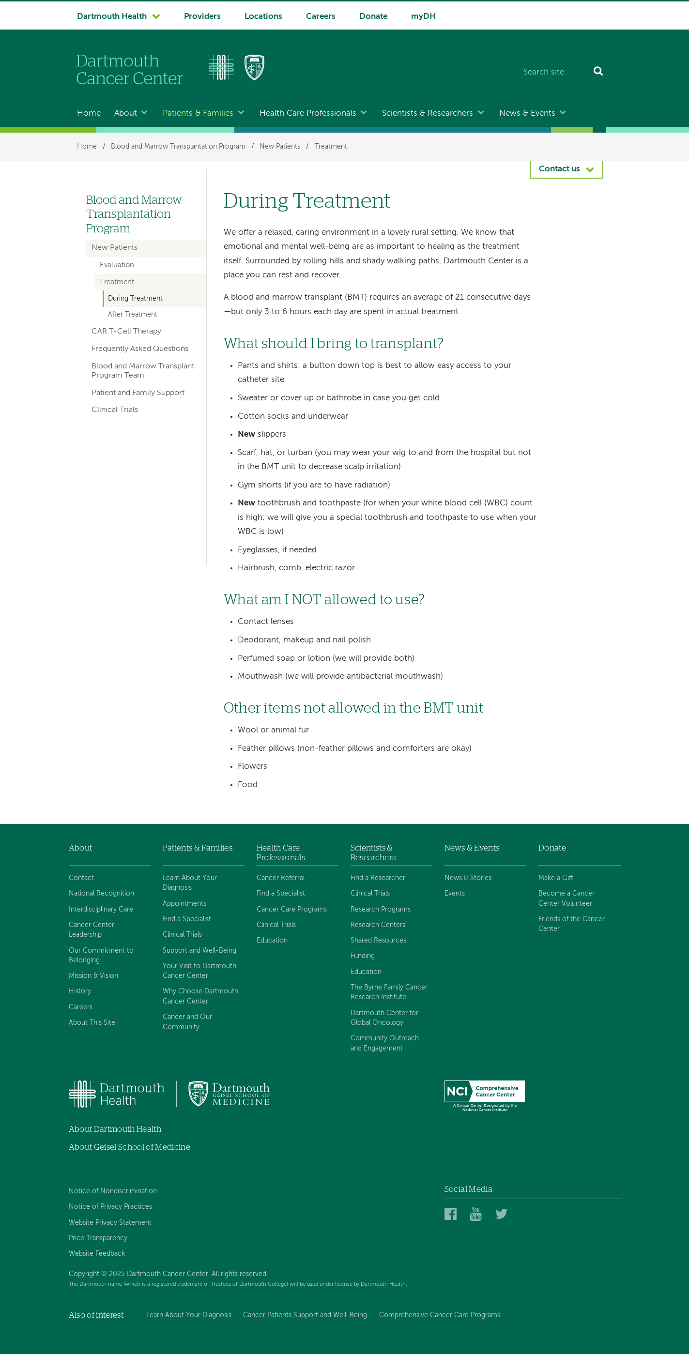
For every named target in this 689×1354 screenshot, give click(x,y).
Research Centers (378, 925)
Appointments (184, 903)
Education (272, 940)
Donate (373, 17)
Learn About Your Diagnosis (190, 883)
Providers (202, 17)
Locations (263, 17)
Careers (321, 17)
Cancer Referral (281, 878)
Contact (81, 878)
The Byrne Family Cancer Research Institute (389, 992)
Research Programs (381, 909)
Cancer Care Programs (292, 909)
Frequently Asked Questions (140, 349)
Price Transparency (98, 1238)
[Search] (599, 72)
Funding (363, 956)
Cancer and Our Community (187, 1022)
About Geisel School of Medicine (130, 1147)
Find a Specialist (187, 919)
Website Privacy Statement (110, 1222)
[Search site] (556, 72)
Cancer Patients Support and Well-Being (305, 1315)
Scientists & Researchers (427, 113)
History (80, 991)
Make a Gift (555, 878)
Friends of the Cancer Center (571, 924)
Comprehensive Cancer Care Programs (439, 1315)
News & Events (527, 113)
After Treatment (132, 314)
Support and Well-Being (199, 950)
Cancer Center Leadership (91, 930)
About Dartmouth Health (115, 1129)
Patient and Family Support (138, 393)
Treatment (331, 146)
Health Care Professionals (308, 113)
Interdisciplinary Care (101, 909)
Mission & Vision (93, 976)
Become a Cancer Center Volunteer (566, 898)
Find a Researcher (378, 878)
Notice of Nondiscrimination (113, 1191)
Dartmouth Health (112, 17)
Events (454, 893)
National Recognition (101, 893)
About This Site (92, 1022)
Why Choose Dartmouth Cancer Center (200, 996)
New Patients (280, 146)
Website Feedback (97, 1253)
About (125, 113)
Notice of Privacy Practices (110, 1206)
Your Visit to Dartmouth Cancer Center (199, 971)
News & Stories (467, 878)
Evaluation (117, 265)
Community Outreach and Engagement (385, 1043)
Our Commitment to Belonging (101, 955)
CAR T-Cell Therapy (126, 331)
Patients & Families (198, 113)
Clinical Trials (115, 410)
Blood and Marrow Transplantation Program (178, 146)
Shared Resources (378, 940)
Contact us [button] (559, 169)
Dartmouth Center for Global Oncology (384, 1018)
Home (89, 113)
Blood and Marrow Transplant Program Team (143, 371)
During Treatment (135, 298)
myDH (423, 17)
